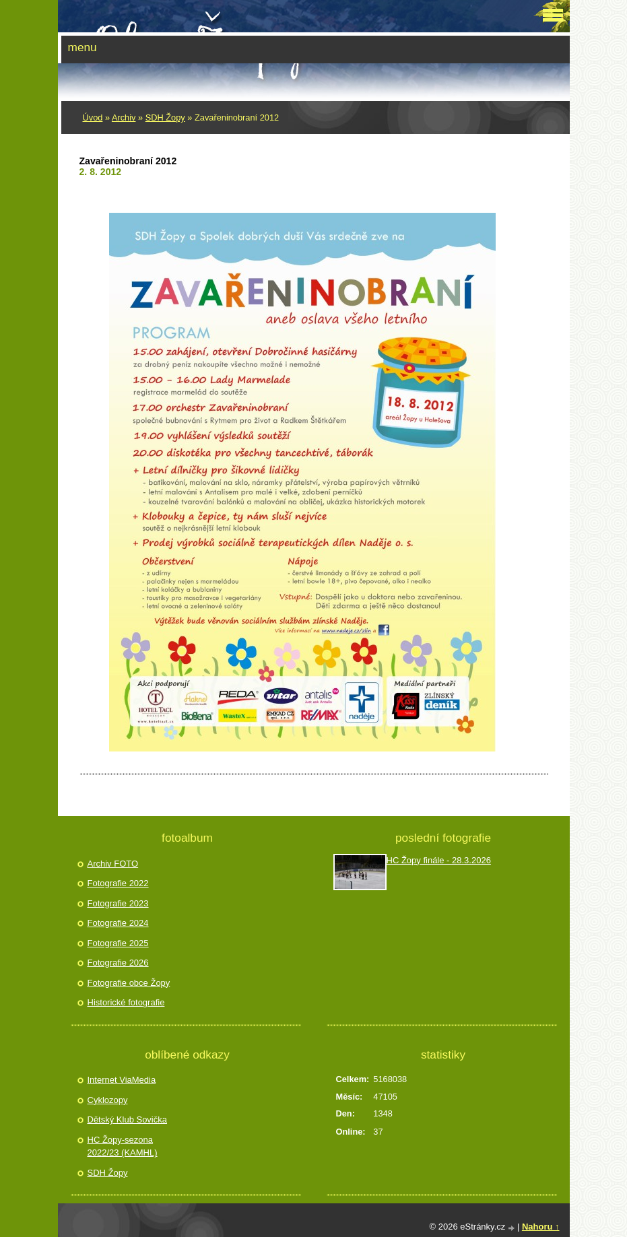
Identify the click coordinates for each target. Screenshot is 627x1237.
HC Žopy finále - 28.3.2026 (439, 860)
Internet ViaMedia (122, 1080)
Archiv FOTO (113, 864)
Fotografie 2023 (118, 903)
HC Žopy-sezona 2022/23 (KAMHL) (123, 1146)
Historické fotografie (126, 1002)
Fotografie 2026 (118, 963)
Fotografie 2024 (118, 923)
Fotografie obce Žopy (129, 983)
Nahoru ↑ (541, 1227)
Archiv (124, 117)
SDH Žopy (165, 117)
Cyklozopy (108, 1100)
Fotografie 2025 (118, 943)
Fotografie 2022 (118, 883)
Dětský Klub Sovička (128, 1119)
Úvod (93, 117)
